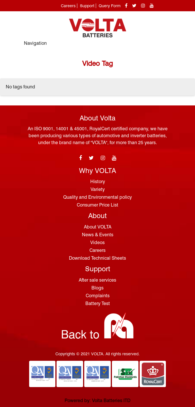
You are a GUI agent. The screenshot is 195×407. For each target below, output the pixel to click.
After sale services (97, 280)
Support (87, 6)
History (97, 181)
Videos (97, 242)
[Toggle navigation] (164, 45)
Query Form (110, 6)
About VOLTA (97, 227)
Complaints (98, 295)
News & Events (97, 234)
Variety (98, 189)
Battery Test (97, 303)
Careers (68, 6)
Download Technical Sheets (97, 258)
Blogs (97, 288)
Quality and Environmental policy (97, 197)
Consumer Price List (97, 205)
